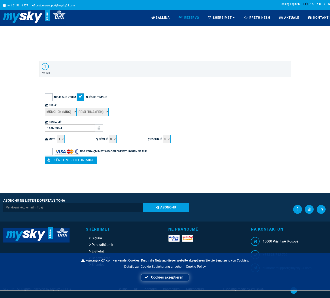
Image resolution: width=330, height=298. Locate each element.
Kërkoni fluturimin (71, 160)
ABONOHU (166, 207)
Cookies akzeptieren (165, 277)
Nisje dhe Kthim (61, 97)
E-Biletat (96, 251)
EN (327, 4)
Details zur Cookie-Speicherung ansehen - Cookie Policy (165, 267)
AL (312, 4)
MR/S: (55, 139)
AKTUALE (289, 17)
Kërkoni (46, 68)
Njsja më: (53, 122)
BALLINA (160, 17)
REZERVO (189, 17)
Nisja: (51, 105)
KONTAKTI (319, 17)
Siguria (95, 238)
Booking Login (290, 4)
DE (319, 4)
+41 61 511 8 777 (15, 5)
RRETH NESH (257, 17)
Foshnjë (159, 139)
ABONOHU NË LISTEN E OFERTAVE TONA (34, 200)
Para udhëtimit (101, 245)
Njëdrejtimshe (92, 97)
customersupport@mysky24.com (53, 5)
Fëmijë (106, 139)
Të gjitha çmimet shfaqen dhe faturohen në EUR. (96, 151)
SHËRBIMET (221, 17)
